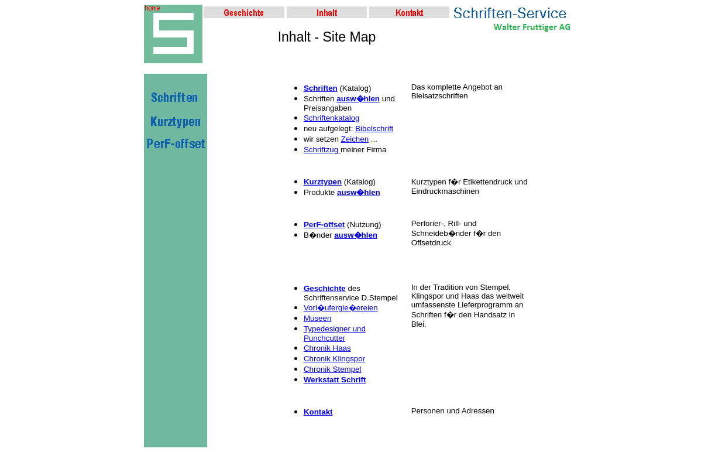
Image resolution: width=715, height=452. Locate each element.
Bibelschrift (374, 128)
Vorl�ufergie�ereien (341, 307)
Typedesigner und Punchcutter (335, 333)
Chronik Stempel (333, 369)
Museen (317, 318)
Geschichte (325, 288)
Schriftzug (322, 149)
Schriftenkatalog (332, 118)
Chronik (318, 358)
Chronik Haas (327, 348)
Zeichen (355, 139)
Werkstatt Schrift (335, 379)
